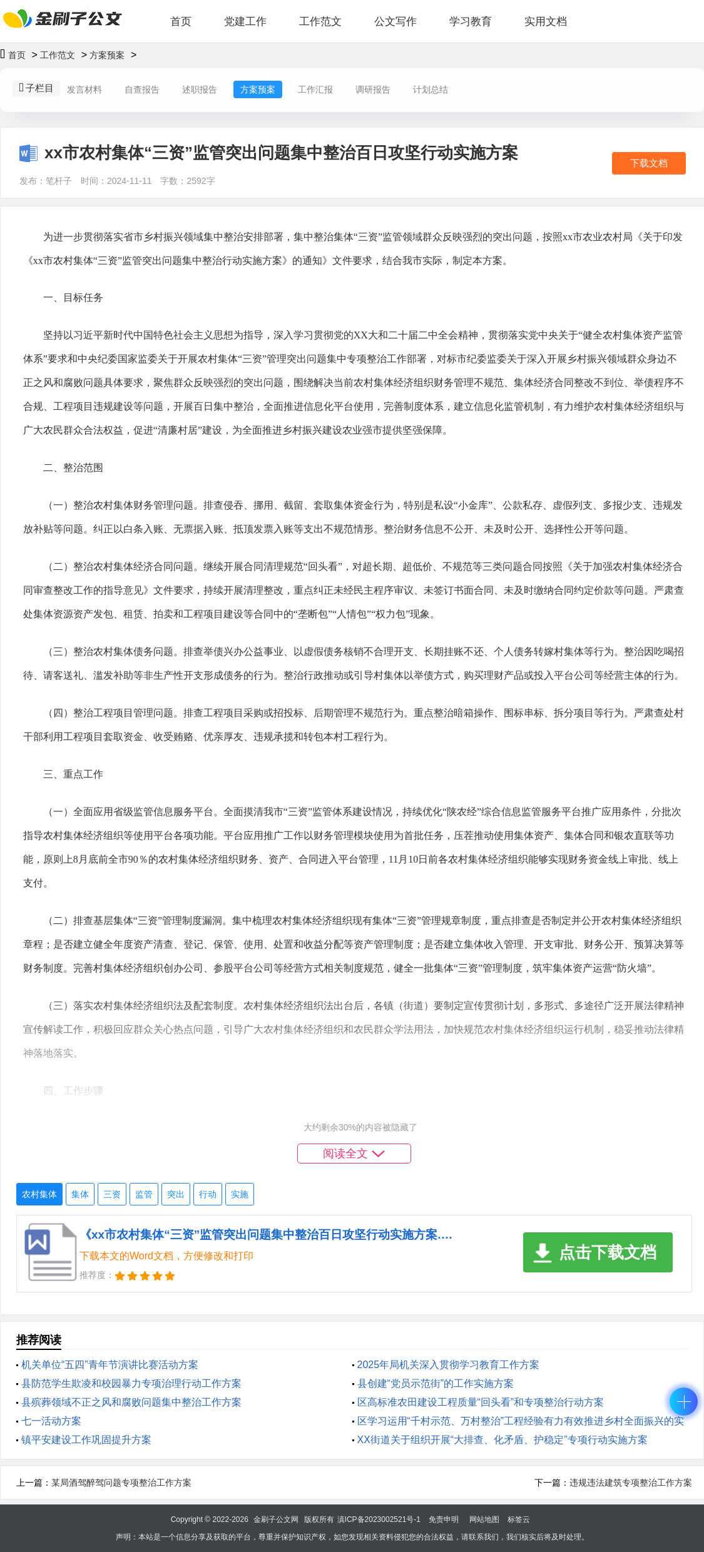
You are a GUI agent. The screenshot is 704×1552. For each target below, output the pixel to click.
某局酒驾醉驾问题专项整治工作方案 (121, 1483)
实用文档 (545, 22)
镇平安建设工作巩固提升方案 (86, 1439)
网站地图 (484, 1519)
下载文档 (649, 163)
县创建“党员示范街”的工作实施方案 (435, 1383)
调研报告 (372, 89)
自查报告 (142, 89)
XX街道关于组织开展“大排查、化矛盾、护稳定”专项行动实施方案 (502, 1439)
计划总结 (430, 89)
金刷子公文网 (275, 1519)
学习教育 (470, 22)
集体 (80, 1194)
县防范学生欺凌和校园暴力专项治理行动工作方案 (131, 1383)
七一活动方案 (51, 1421)
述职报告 (199, 89)
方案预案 (107, 55)
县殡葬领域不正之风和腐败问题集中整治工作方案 (131, 1402)
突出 (176, 1194)
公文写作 (395, 22)
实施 (239, 1194)
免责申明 (444, 1519)
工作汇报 (315, 89)
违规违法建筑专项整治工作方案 (630, 1483)
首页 (180, 22)
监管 (144, 1194)
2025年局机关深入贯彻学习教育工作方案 (448, 1364)
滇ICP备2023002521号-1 (379, 1519)
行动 (208, 1194)
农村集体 (39, 1194)
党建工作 (245, 22)
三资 (112, 1194)
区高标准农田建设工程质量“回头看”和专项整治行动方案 (481, 1402)
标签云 (519, 1519)
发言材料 (84, 89)
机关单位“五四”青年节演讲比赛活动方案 (109, 1364)
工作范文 (320, 22)
